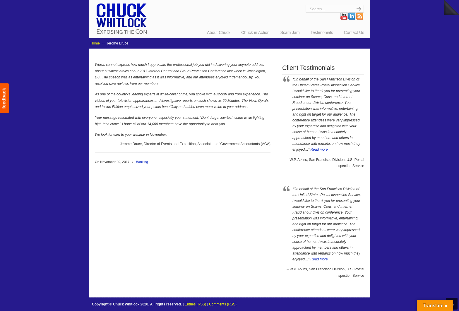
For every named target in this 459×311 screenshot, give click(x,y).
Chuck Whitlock (121, 18)
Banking (142, 162)
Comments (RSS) (223, 304)
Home (95, 43)
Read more (319, 149)
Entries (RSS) (195, 304)
